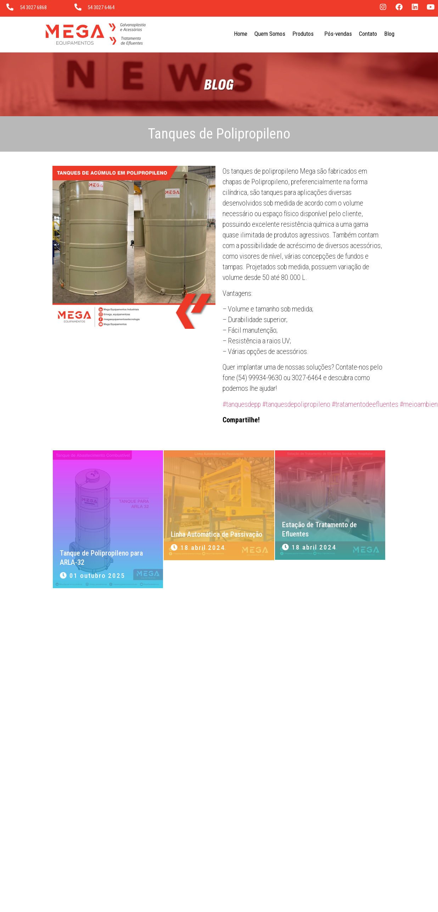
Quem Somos (269, 33)
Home (240, 33)
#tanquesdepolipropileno (296, 404)
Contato (368, 33)
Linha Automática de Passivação (216, 534)
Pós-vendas (338, 33)
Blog (389, 33)
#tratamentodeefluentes (365, 404)
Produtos (304, 33)
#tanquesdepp (242, 404)
